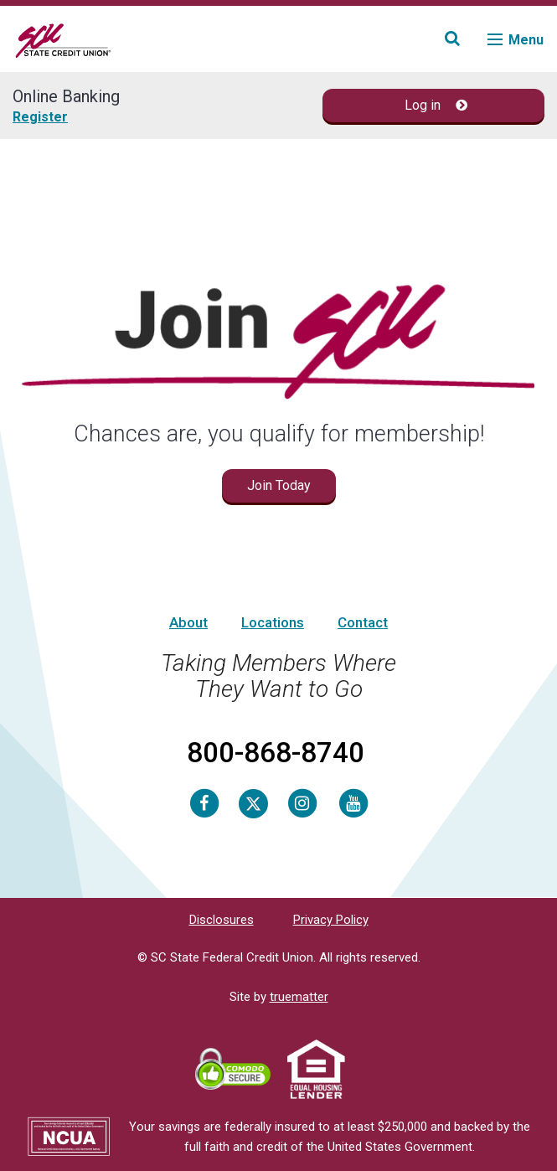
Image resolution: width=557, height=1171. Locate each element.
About (188, 622)
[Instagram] (302, 802)
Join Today (279, 485)
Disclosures (221, 919)
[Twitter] (253, 802)
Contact (363, 622)
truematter (299, 996)
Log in (436, 105)
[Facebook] (204, 802)
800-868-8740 (275, 752)
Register (40, 117)
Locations (272, 622)
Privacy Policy (331, 919)
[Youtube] (353, 802)
